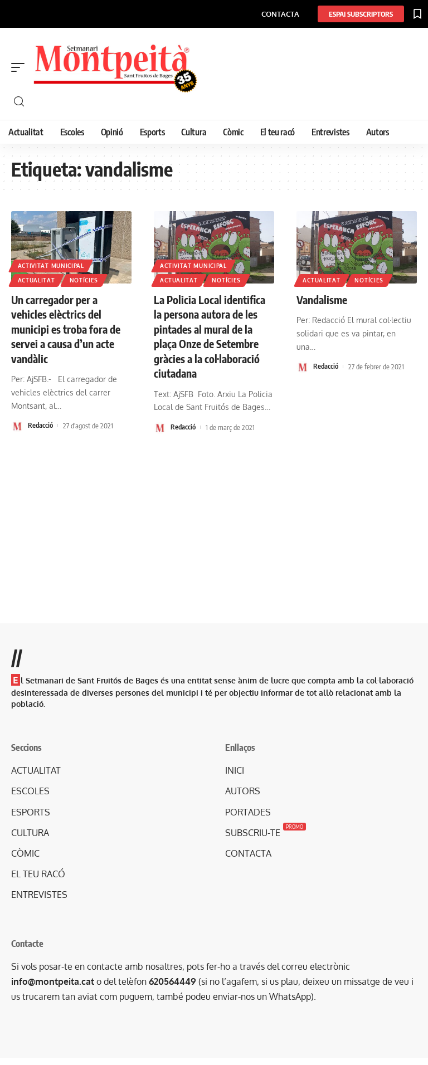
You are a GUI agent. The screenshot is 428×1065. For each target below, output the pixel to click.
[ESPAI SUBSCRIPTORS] (361, 14)
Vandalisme (322, 299)
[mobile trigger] (20, 67)
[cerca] (219, 101)
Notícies (84, 280)
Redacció (41, 424)
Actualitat (36, 280)
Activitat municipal (51, 265)
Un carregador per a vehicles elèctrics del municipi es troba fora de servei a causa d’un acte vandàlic (67, 328)
